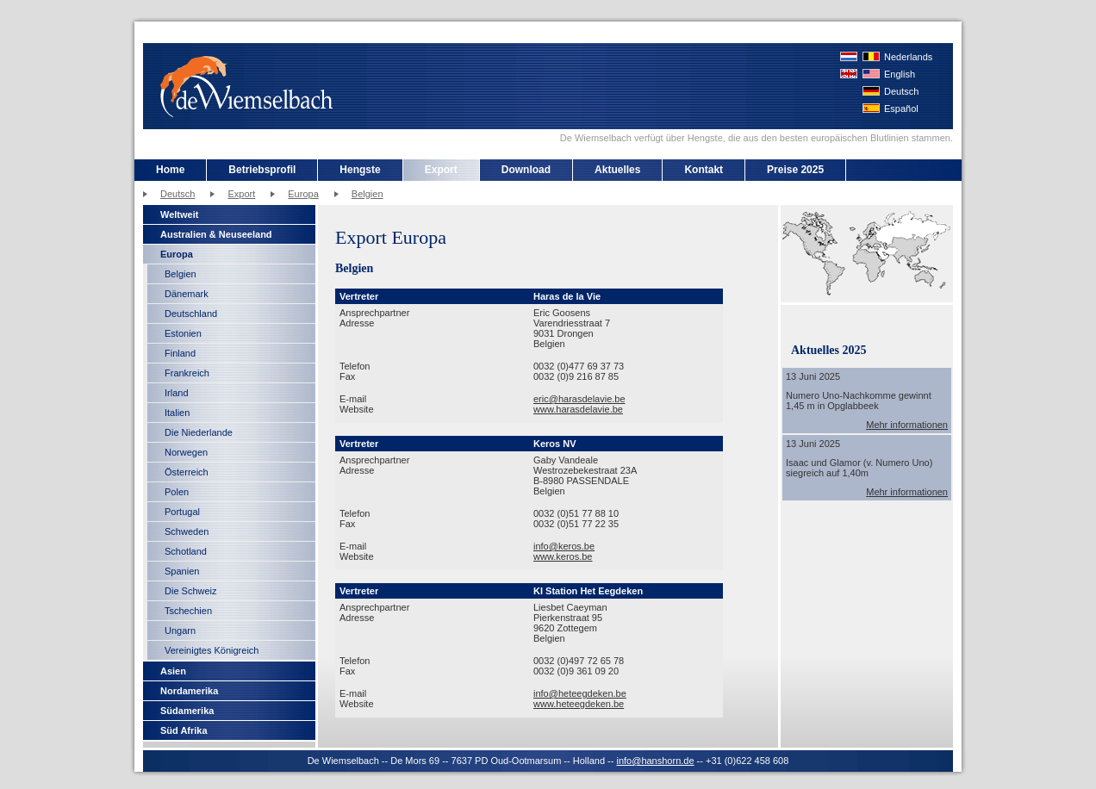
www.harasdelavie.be (578, 409)
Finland (180, 353)
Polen (177, 492)
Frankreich (187, 373)
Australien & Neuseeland (216, 234)
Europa (303, 194)
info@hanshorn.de (655, 760)
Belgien (367, 194)
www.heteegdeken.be (578, 704)
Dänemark (187, 294)
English (899, 74)
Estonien (183, 333)
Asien (173, 671)
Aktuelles (617, 170)
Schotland (186, 551)
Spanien (182, 571)
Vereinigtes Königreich (211, 650)
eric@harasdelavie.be (579, 399)
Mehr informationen (907, 424)
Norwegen (186, 452)
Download (526, 170)
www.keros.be (562, 556)
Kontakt (703, 170)
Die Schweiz (191, 591)
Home (170, 170)
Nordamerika (189, 691)
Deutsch (901, 91)
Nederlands (908, 57)
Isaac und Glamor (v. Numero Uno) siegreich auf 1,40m (859, 467)
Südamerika (187, 710)
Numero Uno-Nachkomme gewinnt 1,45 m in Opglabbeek (858, 400)
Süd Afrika (184, 730)
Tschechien (188, 611)
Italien (177, 412)
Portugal (182, 511)
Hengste (359, 170)
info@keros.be (564, 546)
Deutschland (191, 313)
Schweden (187, 531)
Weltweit (179, 214)
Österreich (187, 472)
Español (901, 108)
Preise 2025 (795, 170)
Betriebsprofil (262, 170)
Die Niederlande (199, 432)
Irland (177, 393)
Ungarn (180, 630)
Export (441, 170)
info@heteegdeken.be (579, 693)
